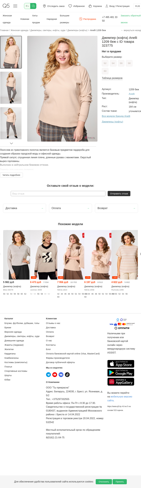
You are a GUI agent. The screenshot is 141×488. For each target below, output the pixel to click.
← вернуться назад (131, 30)
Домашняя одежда (14, 340)
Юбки (7, 379)
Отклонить (104, 482)
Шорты (8, 375)
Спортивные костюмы (15, 371)
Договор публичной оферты (60, 362)
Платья (8, 366)
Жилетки (9, 349)
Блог (48, 349)
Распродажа (87, 19)
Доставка (51, 327)
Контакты (51, 345)
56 (121, 63)
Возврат (50, 336)
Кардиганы (10, 353)
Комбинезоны (11, 358)
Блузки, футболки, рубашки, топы (21, 323)
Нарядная (52, 19)
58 (129, 63)
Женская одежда (7, 19)
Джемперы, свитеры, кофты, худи (21, 336)
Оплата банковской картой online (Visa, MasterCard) (73, 353)
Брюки (7, 327)
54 (113, 63)
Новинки (24, 19)
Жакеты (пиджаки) (13, 345)
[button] (11, 34)
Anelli (132, 94)
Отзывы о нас (53, 323)
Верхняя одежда (13, 332)
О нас (49, 340)
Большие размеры (64, 19)
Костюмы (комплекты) (15, 362)
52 (105, 63)
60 (105, 71)
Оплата (50, 332)
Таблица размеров (112, 78)
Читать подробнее (11, 175)
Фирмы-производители (58, 358)
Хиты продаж (36, 19)
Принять (120, 482)
